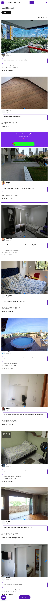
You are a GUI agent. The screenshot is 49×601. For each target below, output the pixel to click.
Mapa (24, 597)
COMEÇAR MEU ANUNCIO (22, 144)
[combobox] (18, 2)
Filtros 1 (6, 12)
